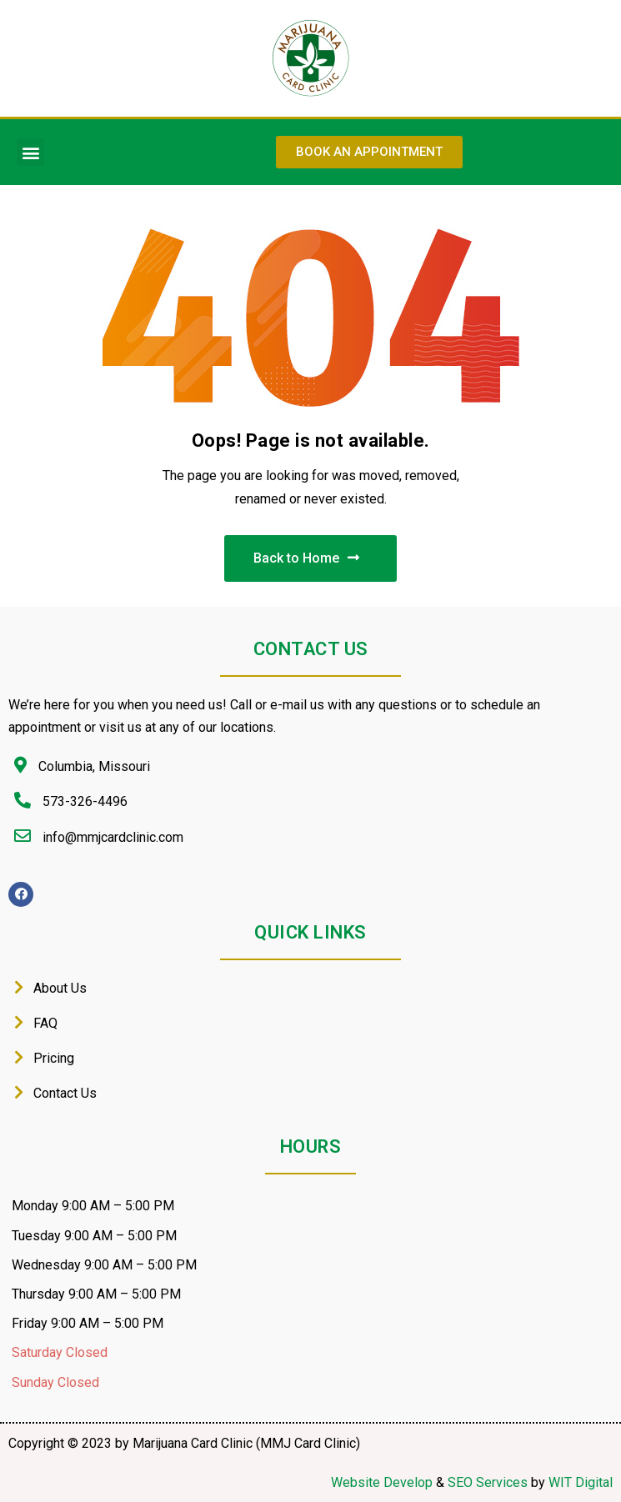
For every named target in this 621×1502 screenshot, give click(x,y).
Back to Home (306, 558)
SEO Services (488, 1482)
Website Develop (382, 1482)
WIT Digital (580, 1482)
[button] (30, 152)
